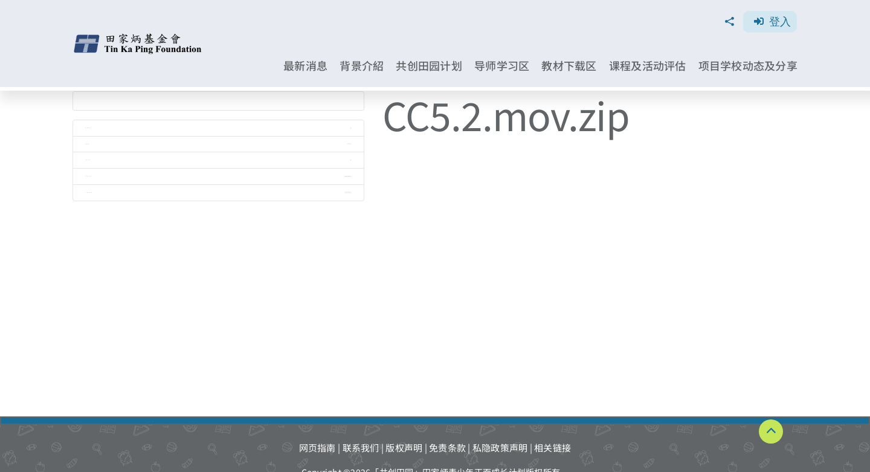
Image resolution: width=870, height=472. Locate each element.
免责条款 (447, 447)
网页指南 (317, 447)
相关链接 (552, 447)
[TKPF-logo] (138, 37)
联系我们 (361, 447)
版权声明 (403, 447)
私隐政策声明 (500, 447)
